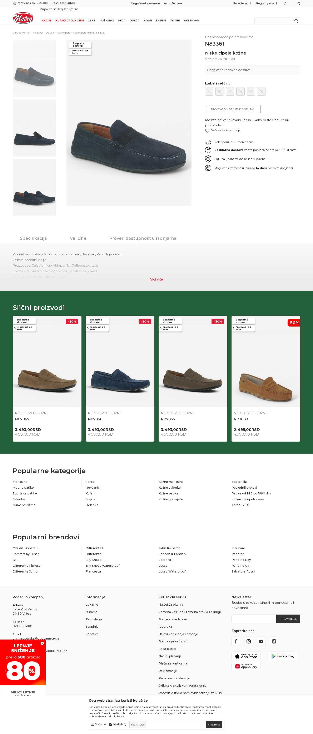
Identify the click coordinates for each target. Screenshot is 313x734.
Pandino (238, 548)
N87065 (168, 414)
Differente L (95, 543)
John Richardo (169, 543)
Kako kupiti (167, 643)
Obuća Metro (21, 27)
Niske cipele (63, 27)
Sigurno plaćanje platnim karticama (156, 3)
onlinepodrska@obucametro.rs (36, 633)
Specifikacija (33, 232)
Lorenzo (165, 554)
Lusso (163, 560)
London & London (172, 548)
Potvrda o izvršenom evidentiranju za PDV (190, 687)
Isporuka (165, 621)
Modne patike (23, 482)
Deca (121, 15)
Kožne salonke (170, 482)
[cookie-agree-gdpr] (214, 724)
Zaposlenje (94, 614)
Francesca (93, 566)
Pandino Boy (241, 554)
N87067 (22, 414)
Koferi (161, 15)
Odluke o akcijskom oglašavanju (183, 680)
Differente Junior (26, 566)
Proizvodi (37, 27)
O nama (91, 607)
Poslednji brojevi (244, 482)
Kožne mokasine (171, 476)
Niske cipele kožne (83, 27)
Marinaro (238, 543)
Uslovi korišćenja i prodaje (178, 629)
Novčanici (93, 482)
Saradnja (92, 621)
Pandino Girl (241, 560)
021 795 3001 (22, 620)
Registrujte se (265, 3)
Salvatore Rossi (243, 566)
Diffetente (93, 548)
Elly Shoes (93, 554)
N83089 (241, 414)
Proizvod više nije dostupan (232, 104)
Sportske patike (25, 488)
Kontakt (92, 629)
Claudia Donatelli (25, 543)
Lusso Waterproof (172, 566)
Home (148, 15)
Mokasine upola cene (248, 494)
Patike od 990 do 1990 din (251, 488)
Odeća (134, 15)
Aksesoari (192, 15)
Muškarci (106, 15)
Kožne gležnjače (171, 494)
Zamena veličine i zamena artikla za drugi (190, 607)
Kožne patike (168, 488)
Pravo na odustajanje (174, 673)
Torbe (175, 15)
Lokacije (92, 599)
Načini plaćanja (170, 651)
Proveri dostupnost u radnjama (143, 232)
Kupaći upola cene (70, 15)
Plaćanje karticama (173, 658)
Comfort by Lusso (26, 548)
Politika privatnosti (173, 636)
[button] (222, 125)
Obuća (49, 27)
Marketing (119, 724)
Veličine (78, 232)
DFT (16, 554)
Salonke (19, 494)
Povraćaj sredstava (173, 614)
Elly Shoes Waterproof (102, 560)
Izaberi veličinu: (218, 78)
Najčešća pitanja (171, 599)
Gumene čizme (24, 500)
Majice (90, 494)
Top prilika (240, 476)
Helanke (92, 500)
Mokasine (20, 476)
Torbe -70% (240, 500)
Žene (91, 15)
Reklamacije (168, 665)
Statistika (100, 724)
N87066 (95, 414)
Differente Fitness (26, 560)
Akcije (46, 15)
